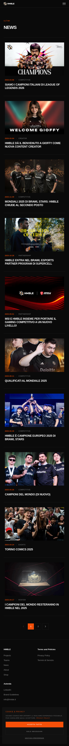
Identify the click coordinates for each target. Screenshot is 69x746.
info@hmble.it (10, 699)
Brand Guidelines (11, 694)
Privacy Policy (44, 655)
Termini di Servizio (46, 660)
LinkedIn (7, 690)
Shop (6, 675)
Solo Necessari (34, 731)
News (6, 665)
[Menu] (64, 3)
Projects (7, 655)
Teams (6, 660)
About (6, 670)
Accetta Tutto (34, 724)
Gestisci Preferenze (34, 738)
